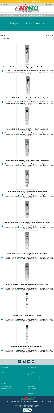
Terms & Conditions (32, 388)
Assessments (11, 15)
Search (49, 4)
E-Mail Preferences (5, 377)
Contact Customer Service (33, 374)
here (18, 72)
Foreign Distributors (5, 383)
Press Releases (31, 383)
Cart (27, 4)
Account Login (4, 369)
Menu (4, 4)
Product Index (4, 390)
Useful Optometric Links (6, 386)
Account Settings (4, 374)
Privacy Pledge (31, 372)
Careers (29, 390)
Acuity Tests (22, 15)
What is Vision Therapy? (6, 388)
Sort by (2, 35)
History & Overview (32, 386)
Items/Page (49, 35)
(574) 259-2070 (35, 405)
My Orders (3, 372)
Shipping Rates (31, 369)
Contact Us (30, 393)
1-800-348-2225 (26, 405)
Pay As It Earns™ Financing (34, 377)
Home (4, 15)
